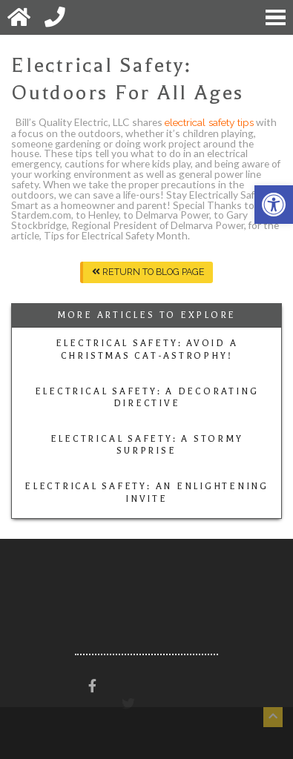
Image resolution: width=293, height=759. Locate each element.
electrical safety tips (209, 122)
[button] (273, 204)
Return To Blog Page (148, 271)
